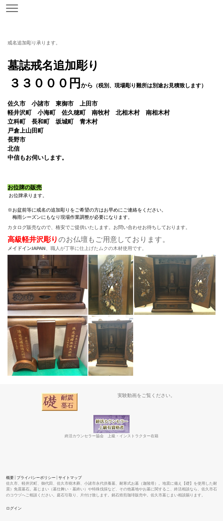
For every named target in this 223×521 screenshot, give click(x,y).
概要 (10, 477)
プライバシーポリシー (36, 477)
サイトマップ (70, 477)
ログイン (14, 508)
